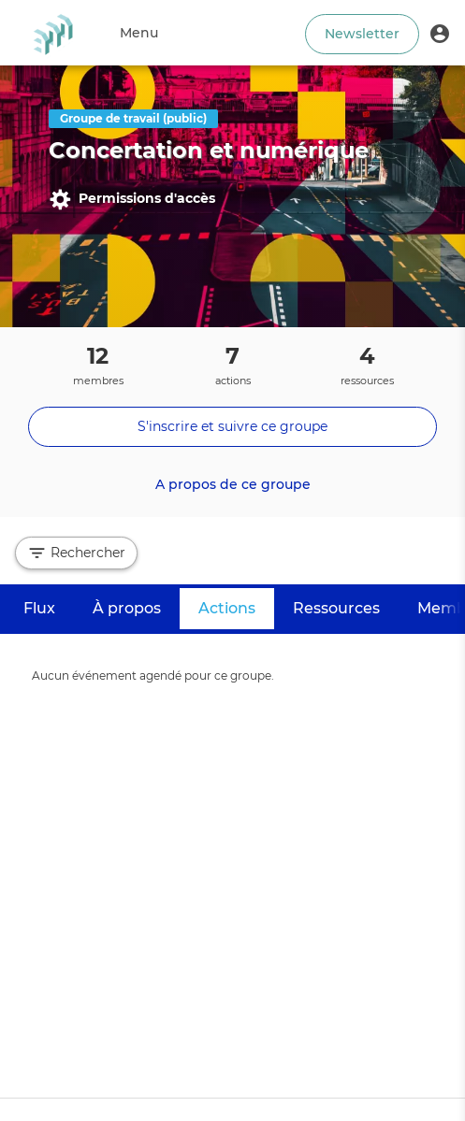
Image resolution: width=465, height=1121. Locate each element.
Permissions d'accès (132, 199)
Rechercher (76, 553)
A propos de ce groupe (233, 484)
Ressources (336, 608)
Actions (236, 607)
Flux (39, 608)
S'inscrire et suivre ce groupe (232, 426)
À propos (127, 608)
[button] (439, 32)
